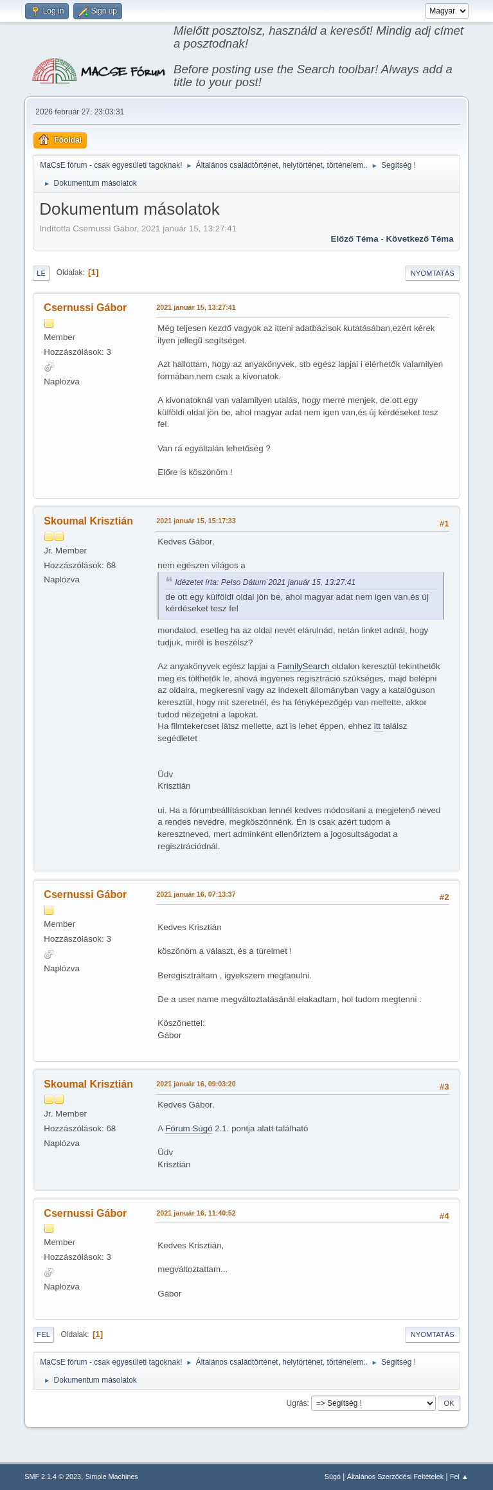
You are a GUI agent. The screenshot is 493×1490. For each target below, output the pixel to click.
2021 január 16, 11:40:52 (195, 1213)
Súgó (333, 1476)
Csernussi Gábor (85, 307)
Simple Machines (111, 1476)
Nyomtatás (432, 273)
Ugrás (297, 1403)
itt (378, 726)
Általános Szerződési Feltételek (395, 1476)
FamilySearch (304, 666)
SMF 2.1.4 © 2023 (52, 1476)
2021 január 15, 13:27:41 (195, 307)
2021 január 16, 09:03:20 (195, 1084)
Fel (43, 1334)
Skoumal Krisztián (88, 521)
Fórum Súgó (188, 1128)
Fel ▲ (459, 1476)
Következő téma (419, 239)
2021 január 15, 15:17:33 (195, 521)
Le (41, 273)
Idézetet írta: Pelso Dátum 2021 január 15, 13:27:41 (265, 582)
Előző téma (355, 239)
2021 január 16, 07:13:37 (195, 894)
